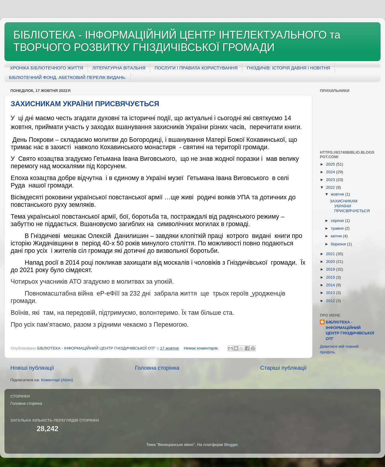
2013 (331, 292)
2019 (331, 269)
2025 (331, 164)
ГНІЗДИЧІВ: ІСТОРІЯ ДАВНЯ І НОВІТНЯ (288, 67)
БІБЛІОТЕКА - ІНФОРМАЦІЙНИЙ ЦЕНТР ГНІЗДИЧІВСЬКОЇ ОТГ (350, 330)
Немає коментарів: (202, 348)
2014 (331, 285)
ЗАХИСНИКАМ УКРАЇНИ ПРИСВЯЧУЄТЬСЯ (85, 104)
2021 (331, 254)
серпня (338, 220)
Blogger (231, 444)
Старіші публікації (283, 368)
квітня (337, 236)
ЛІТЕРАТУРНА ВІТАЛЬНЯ (118, 67)
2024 (331, 172)
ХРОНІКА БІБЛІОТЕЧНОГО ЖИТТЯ (46, 67)
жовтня (338, 194)
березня (339, 244)
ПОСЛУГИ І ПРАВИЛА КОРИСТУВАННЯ (196, 67)
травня (338, 228)
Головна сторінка (157, 368)
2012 (331, 300)
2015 (331, 277)
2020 (331, 261)
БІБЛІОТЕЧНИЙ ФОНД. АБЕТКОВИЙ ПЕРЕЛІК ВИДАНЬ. (67, 77)
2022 (331, 187)
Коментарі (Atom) (57, 380)
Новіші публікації (32, 368)
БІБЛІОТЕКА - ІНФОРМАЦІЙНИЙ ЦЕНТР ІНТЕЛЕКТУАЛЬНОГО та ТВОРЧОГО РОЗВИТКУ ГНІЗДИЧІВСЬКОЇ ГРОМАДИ (176, 41)
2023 (331, 179)
